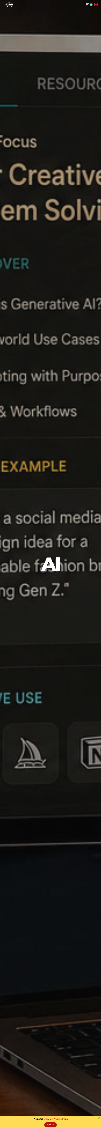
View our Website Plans (56, 1119)
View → (50, 1124)
